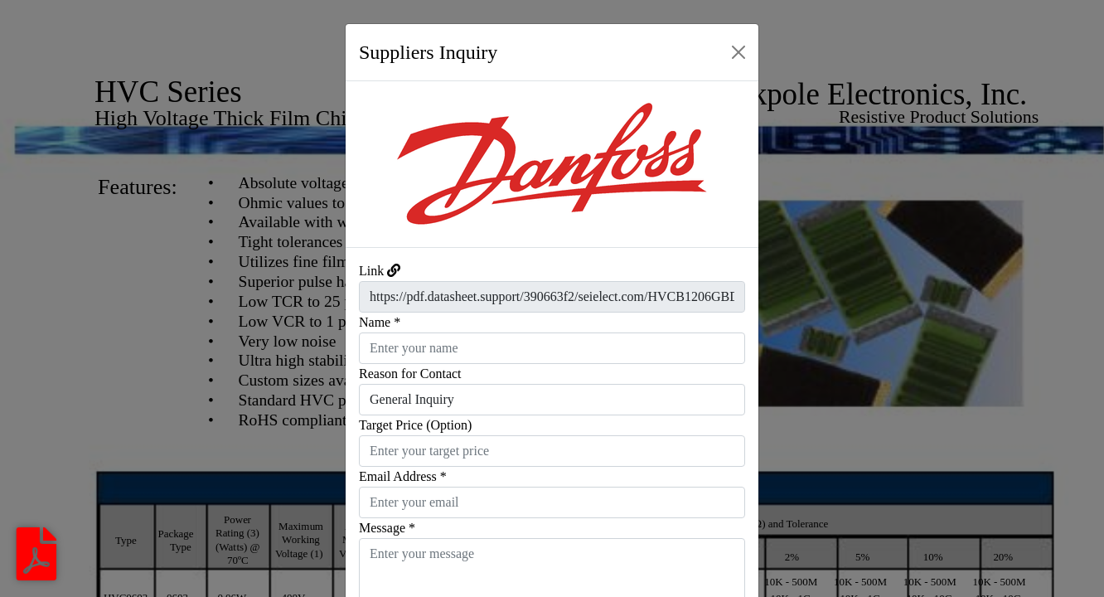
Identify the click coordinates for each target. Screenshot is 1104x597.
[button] (377, 164)
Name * (379, 322)
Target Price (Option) (415, 425)
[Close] (738, 52)
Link (371, 271)
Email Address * (403, 476)
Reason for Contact (410, 373)
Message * (387, 528)
